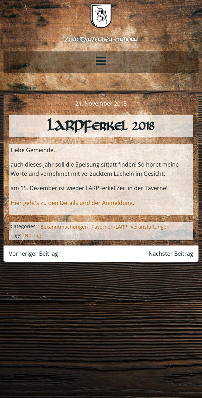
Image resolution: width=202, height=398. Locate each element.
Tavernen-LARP (109, 226)
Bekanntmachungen (64, 226)
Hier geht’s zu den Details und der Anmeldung (72, 203)
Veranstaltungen (150, 226)
